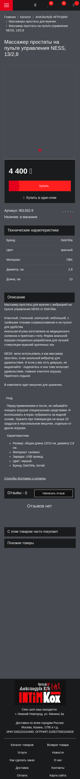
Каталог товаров (22, 744)
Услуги (22, 752)
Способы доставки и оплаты (25, 478)
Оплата (22, 775)
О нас (58, 760)
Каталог (25, 17)
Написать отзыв (53, 493)
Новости (58, 752)
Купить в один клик (39, 197)
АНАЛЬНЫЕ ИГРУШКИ (51, 17)
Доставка (22, 767)
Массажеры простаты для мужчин (32, 21)
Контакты (57, 767)
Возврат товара (58, 744)
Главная (10, 17)
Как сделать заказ (22, 760)
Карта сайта (57, 775)
